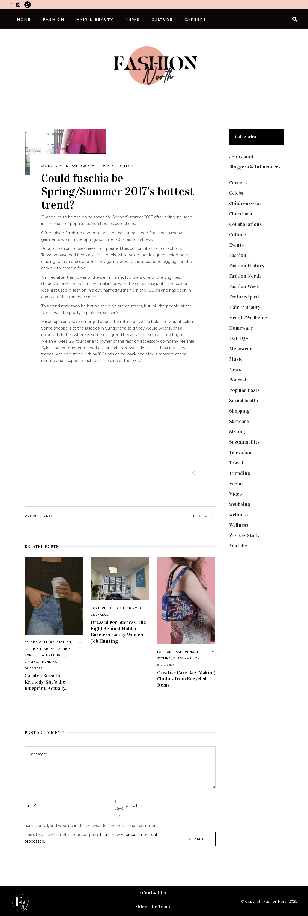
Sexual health (243, 401)
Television (240, 452)
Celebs (31, 642)
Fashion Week (244, 286)
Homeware (241, 328)
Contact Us (154, 893)
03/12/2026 (166, 665)
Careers (238, 183)
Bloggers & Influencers (254, 167)
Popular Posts (244, 390)
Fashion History (40, 649)
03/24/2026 (100, 614)
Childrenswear (245, 203)
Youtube (238, 546)
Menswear (240, 349)
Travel (236, 463)
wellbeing (239, 504)
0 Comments (107, 166)
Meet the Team (154, 906)
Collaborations (245, 224)
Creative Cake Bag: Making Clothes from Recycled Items (186, 678)
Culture (47, 642)
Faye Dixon (80, 166)
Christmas (240, 214)
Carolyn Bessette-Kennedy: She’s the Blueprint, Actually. (45, 682)
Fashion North (187, 652)
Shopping (239, 411)
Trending (49, 661)
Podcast (238, 380)
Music (236, 359)
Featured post (51, 655)
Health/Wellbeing (248, 318)
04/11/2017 (49, 166)
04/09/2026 (34, 668)
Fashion (64, 642)
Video (235, 494)
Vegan (236, 484)
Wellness (238, 525)
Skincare (239, 421)
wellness (238, 515)
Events (236, 245)
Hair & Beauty (244, 307)
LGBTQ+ (238, 338)
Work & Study (244, 535)
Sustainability (186, 658)
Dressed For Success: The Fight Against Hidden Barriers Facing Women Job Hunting (118, 631)
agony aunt (241, 156)
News (235, 369)
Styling (31, 661)
